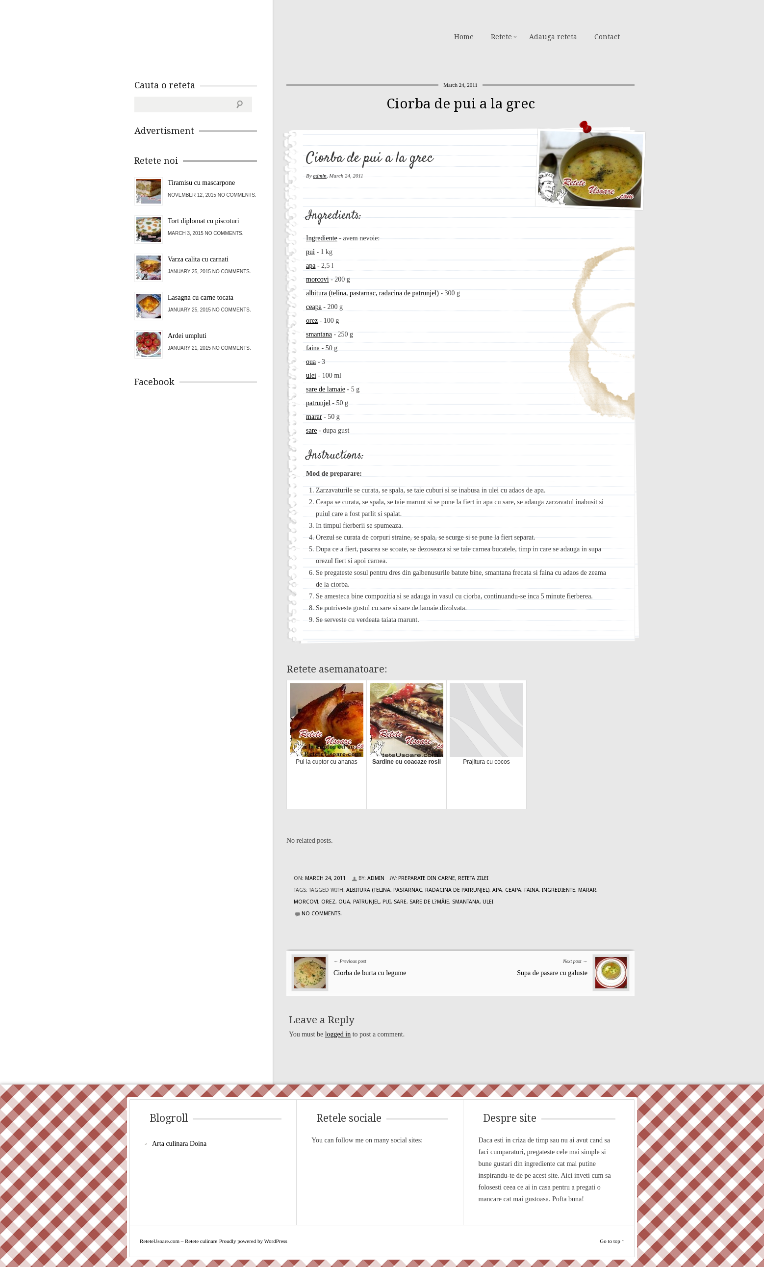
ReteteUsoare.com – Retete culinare (205, 36)
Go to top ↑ (612, 1241)
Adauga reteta (553, 37)
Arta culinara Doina (179, 1143)
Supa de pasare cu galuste (552, 973)
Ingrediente (321, 238)
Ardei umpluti (187, 335)
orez (312, 320)
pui (310, 252)
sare (311, 430)
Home (464, 37)
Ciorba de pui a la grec (460, 104)
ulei (311, 375)
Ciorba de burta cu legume (370, 973)
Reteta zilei (473, 878)
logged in (338, 1034)
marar (314, 416)
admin (320, 176)
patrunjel (318, 403)
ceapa (314, 306)
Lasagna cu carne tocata (200, 297)
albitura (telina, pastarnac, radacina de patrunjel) (372, 293)
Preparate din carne (426, 878)
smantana (319, 334)
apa (310, 265)
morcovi (317, 279)
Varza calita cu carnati (198, 259)
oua (311, 361)
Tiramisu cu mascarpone (201, 182)
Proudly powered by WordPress (253, 1241)
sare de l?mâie (429, 902)
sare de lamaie (325, 389)
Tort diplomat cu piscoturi (203, 221)
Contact (607, 37)
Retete (501, 37)
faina (313, 348)
